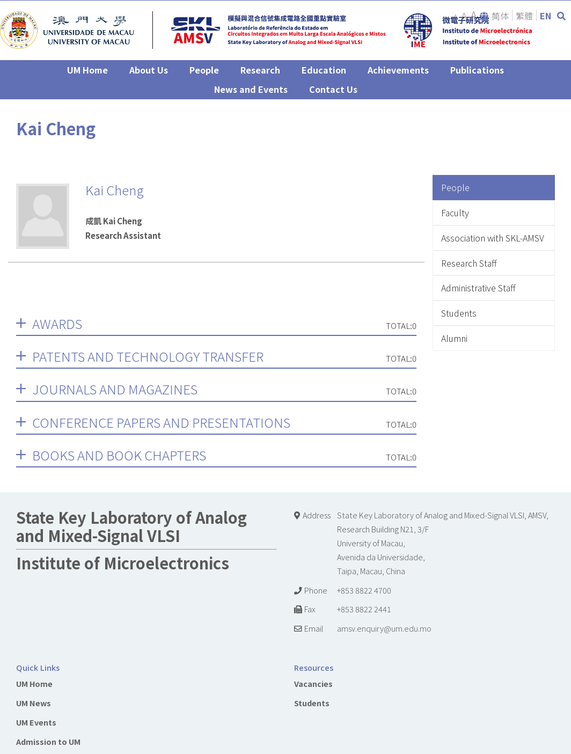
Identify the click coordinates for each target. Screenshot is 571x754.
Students (459, 312)
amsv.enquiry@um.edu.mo (384, 628)
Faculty (455, 212)
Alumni (454, 338)
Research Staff (469, 263)
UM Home (34, 683)
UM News (33, 702)
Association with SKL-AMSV (492, 237)
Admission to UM (48, 741)
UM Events (36, 722)
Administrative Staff (478, 287)
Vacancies (313, 683)
